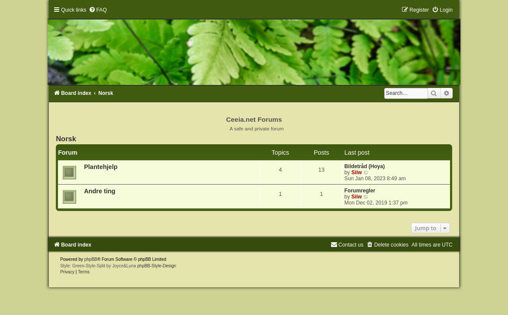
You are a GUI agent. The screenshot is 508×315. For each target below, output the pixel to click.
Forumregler (359, 191)
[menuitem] (98, 10)
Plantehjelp (100, 166)
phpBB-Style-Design (156, 265)
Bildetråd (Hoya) (364, 166)
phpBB (90, 259)
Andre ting (100, 191)
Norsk (66, 139)
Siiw (356, 172)
